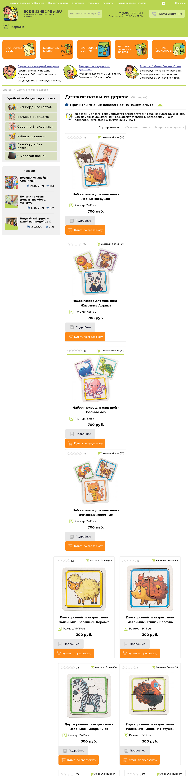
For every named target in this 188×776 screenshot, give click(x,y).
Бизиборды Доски (14, 49)
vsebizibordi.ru (73, 772)
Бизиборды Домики (89, 49)
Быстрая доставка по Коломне (26, 3)
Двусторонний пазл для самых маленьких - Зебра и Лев (156, 395)
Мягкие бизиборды (163, 49)
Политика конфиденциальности (163, 757)
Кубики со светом (31, 136)
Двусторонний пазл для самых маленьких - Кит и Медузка (94, 494)
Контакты (108, 3)
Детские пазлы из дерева (124, 49)
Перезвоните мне (170, 13)
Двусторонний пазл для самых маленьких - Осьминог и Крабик (94, 593)
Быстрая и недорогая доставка (94, 68)
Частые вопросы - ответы (131, 3)
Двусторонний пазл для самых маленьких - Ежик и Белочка (94, 395)
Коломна (180, 3)
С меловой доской (31, 156)
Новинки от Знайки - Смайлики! (34, 179)
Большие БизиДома (33, 117)
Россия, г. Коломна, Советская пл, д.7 (37, 761)
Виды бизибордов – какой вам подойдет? (35, 220)
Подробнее (79, 221)
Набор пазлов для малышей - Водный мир (94, 295)
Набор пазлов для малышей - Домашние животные (157, 295)
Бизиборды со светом (34, 107)
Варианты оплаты (58, 3)
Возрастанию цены (168, 127)
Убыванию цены (135, 127)
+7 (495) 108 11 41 (130, 13)
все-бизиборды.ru (43, 14)
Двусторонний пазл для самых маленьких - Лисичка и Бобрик (156, 494)
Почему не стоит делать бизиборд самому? (33, 199)
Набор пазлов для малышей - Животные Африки (157, 196)
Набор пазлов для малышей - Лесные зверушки (94, 196)
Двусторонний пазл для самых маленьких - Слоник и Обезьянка (31, 697)
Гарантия (93, 3)
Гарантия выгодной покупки (38, 66)
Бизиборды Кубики (51, 49)
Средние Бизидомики (35, 126)
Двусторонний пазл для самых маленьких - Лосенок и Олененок (31, 595)
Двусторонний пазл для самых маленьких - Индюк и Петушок (31, 494)
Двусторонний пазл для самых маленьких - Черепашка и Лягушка (156, 699)
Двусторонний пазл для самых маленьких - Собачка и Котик (94, 697)
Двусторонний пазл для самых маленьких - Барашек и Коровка (31, 395)
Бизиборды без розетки (29, 146)
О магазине (78, 3)
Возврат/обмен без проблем (160, 66)
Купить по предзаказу (108, 221)
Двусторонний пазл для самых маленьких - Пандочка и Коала (156, 593)
